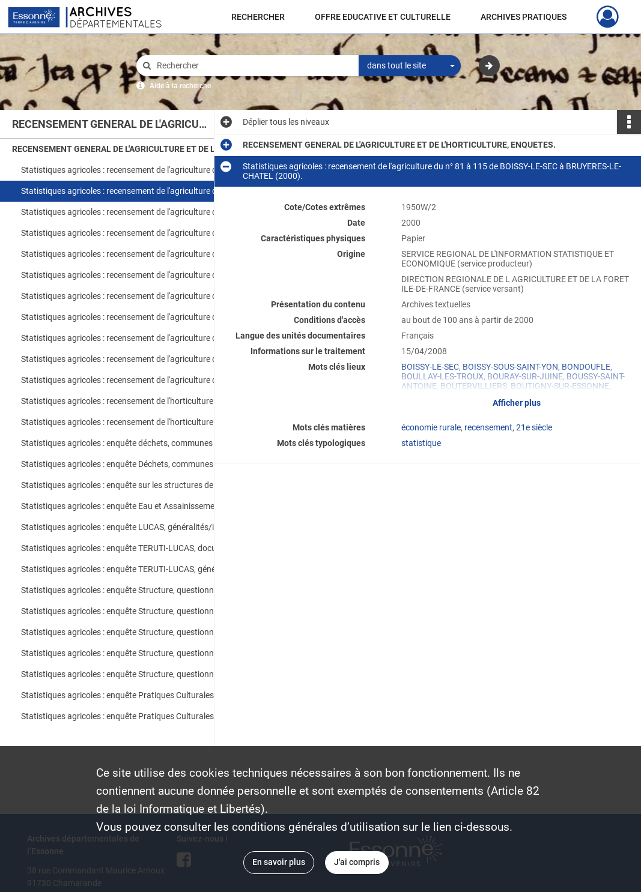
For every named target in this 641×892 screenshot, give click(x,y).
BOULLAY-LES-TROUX (442, 376)
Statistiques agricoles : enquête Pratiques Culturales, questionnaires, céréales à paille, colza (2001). (141, 716)
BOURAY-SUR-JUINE (525, 376)
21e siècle (534, 427)
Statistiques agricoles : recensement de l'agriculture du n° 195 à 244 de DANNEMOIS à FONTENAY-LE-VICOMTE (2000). (141, 233)
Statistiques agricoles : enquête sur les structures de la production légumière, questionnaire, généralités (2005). (141, 485)
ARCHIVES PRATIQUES (524, 17)
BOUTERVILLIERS (473, 386)
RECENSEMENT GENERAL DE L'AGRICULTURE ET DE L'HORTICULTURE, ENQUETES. (132, 149)
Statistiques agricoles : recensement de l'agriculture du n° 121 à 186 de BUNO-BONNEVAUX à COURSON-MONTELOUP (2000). (141, 212)
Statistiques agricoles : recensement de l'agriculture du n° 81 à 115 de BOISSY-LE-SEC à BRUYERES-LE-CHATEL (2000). (141, 191)
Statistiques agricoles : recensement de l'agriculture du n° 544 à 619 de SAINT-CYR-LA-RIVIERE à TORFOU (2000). (141, 338)
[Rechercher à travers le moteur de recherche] (253, 65)
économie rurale (431, 427)
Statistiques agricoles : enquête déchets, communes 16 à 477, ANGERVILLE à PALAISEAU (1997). (141, 443)
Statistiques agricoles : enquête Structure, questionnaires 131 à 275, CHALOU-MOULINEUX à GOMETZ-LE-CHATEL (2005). (141, 611)
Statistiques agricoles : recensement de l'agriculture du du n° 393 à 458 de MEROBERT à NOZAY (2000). (141, 296)
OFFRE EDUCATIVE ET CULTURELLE (383, 17)
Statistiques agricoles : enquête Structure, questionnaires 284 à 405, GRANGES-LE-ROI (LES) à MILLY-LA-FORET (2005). (141, 632)
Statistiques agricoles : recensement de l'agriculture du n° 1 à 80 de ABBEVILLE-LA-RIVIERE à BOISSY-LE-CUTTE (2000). (141, 170)
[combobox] (410, 66)
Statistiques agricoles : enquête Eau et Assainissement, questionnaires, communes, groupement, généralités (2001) (141, 506)
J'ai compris (357, 862)
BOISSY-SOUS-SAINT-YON (510, 367)
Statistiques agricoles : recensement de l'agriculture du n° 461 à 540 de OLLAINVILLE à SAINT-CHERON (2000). (141, 317)
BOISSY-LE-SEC (430, 367)
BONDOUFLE (586, 367)
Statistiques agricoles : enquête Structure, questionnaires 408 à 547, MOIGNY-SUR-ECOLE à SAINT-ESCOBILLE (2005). (141, 653)
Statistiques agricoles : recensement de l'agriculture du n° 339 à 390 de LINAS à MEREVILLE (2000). (141, 275)
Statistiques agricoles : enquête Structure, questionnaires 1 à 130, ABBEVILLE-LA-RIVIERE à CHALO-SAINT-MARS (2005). (141, 590)
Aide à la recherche (180, 86)
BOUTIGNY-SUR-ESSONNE (560, 386)
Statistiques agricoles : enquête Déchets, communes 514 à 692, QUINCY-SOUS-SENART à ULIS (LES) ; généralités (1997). (141, 464)
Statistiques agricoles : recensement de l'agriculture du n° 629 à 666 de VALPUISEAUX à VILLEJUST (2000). (141, 359)
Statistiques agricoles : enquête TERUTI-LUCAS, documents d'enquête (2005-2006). (141, 548)
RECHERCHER (258, 17)
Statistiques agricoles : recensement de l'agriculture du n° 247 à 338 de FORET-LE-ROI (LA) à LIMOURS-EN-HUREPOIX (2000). (141, 254)
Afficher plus (517, 403)
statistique (421, 443)
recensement (488, 427)
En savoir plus (278, 862)
